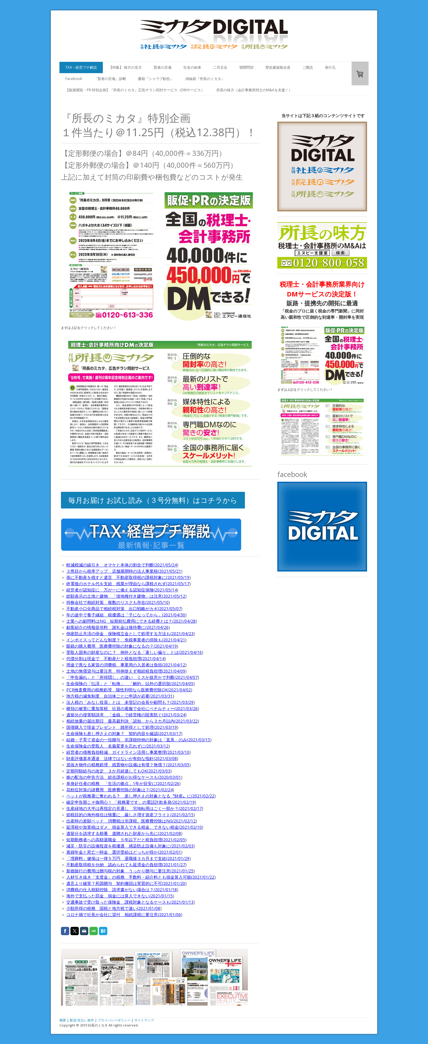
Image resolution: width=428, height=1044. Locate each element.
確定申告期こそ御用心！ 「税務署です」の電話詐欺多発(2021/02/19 (130, 802)
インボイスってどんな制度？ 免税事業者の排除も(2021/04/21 (125, 640)
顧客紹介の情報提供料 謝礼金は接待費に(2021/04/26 (117, 627)
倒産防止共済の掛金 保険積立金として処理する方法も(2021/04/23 (129, 633)
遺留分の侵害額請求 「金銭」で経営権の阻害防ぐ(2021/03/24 (125, 715)
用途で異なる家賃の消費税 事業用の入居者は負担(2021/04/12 (125, 665)
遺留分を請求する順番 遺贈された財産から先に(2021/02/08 (123, 833)
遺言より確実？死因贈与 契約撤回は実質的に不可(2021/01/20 (125, 883)
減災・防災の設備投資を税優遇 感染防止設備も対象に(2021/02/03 (129, 846)
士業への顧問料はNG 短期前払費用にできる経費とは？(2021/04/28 (131, 621)
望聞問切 (246, 67)
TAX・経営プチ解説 (81, 67)
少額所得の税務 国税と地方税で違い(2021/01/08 (113, 908)
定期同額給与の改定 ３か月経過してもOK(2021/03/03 (118, 771)
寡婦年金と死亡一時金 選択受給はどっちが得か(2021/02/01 (123, 852)
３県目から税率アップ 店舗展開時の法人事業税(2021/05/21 (123, 571)
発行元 (330, 67)
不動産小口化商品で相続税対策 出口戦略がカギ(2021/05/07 (123, 608)
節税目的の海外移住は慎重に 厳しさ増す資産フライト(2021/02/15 (129, 814)
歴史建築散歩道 (277, 67)
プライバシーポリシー (114, 1020)
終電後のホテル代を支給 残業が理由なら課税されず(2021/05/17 (127, 583)
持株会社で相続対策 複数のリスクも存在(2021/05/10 (117, 602)
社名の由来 (192, 67)
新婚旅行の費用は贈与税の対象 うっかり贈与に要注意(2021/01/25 (129, 871)
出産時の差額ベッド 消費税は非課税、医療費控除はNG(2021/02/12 (131, 821)
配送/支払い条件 (82, 1020)
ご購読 (307, 67)
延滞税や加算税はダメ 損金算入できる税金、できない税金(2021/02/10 (134, 827)
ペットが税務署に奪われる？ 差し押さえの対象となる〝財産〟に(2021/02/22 (140, 796)
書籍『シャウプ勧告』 (156, 78)
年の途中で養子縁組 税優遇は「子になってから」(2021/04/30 (125, 615)
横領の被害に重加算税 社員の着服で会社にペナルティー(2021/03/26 (132, 708)
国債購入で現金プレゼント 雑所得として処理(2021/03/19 (121, 727)
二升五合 (220, 67)
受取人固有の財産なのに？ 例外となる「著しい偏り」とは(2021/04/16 (134, 652)
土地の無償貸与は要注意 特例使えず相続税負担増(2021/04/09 (125, 671)
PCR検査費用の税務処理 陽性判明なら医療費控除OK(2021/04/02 (128, 690)
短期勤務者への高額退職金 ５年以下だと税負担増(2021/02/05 (125, 839)
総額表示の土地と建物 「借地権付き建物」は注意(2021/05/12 (125, 596)
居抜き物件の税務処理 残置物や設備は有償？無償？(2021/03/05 (127, 764)
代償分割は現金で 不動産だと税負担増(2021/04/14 (115, 658)
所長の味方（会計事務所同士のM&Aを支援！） (254, 89)
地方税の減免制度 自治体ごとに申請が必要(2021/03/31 (119, 696)
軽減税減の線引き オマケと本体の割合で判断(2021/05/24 (121, 565)
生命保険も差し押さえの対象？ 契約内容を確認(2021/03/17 (123, 733)
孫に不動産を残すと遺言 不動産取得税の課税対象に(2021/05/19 (127, 577)
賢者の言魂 (162, 67)
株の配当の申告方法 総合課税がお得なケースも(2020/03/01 (123, 777)
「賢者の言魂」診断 (110, 78)
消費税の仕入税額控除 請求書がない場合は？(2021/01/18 (121, 889)
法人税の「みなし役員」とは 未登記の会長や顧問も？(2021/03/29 (129, 702)
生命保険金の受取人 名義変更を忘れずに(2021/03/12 (117, 746)
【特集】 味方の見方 (125, 67)
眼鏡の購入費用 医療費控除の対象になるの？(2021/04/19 (121, 646)
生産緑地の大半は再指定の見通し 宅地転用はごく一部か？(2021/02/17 (134, 808)
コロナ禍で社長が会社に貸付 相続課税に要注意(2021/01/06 (123, 914)
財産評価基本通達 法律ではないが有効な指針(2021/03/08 (121, 758)
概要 (62, 1020)
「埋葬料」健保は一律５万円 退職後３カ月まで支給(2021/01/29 (127, 858)
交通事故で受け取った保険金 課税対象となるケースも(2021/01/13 (129, 902)
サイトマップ (144, 1020)
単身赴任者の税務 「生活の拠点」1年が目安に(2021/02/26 (122, 783)
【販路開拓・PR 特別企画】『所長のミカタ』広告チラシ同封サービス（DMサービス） (134, 89)
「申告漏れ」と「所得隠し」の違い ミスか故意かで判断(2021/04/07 (132, 677)
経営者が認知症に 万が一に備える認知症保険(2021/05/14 (121, 590)
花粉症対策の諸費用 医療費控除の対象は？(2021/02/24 (119, 789)
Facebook (73, 78)
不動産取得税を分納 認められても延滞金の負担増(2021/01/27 (125, 864)
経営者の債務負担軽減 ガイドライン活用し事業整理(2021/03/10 (127, 752)
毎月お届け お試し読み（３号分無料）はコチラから (152, 500)
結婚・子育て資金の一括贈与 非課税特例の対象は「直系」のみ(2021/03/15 (138, 739)
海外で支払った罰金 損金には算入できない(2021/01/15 (119, 896)
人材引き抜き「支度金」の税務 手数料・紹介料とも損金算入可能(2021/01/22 (140, 877)
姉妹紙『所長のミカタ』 (205, 78)
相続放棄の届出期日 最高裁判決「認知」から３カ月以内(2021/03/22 (132, 721)
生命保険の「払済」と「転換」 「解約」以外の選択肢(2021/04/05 (129, 683)
